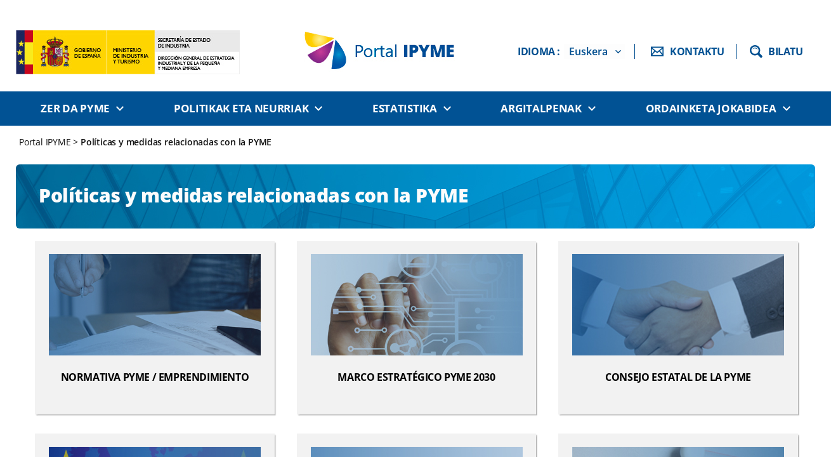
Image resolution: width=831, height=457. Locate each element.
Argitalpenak (541, 108)
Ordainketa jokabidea (711, 108)
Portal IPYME (46, 142)
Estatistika (404, 108)
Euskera (588, 51)
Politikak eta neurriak (241, 108)
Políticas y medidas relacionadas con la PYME (176, 142)
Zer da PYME (75, 108)
